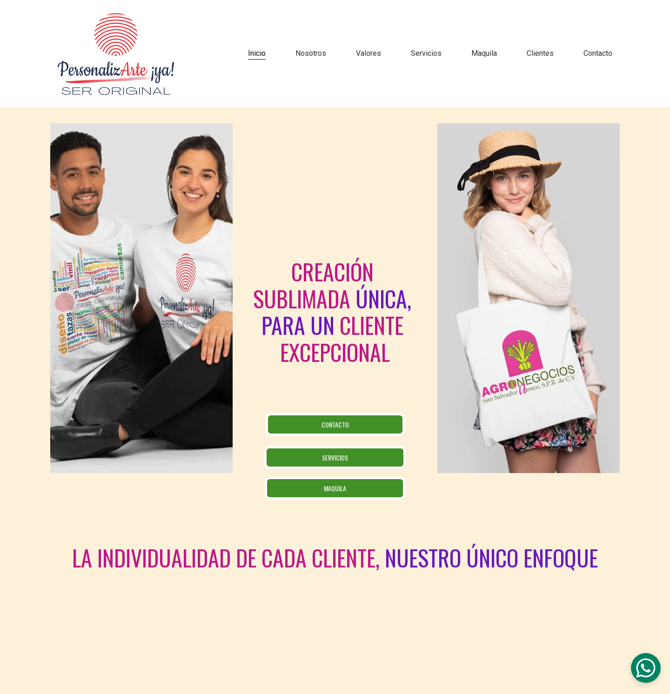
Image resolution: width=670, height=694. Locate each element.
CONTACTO (335, 424)
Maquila (484, 53)
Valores (368, 53)
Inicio (257, 53)
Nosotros (310, 53)
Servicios (426, 53)
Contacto (597, 53)
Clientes (540, 53)
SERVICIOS (335, 457)
